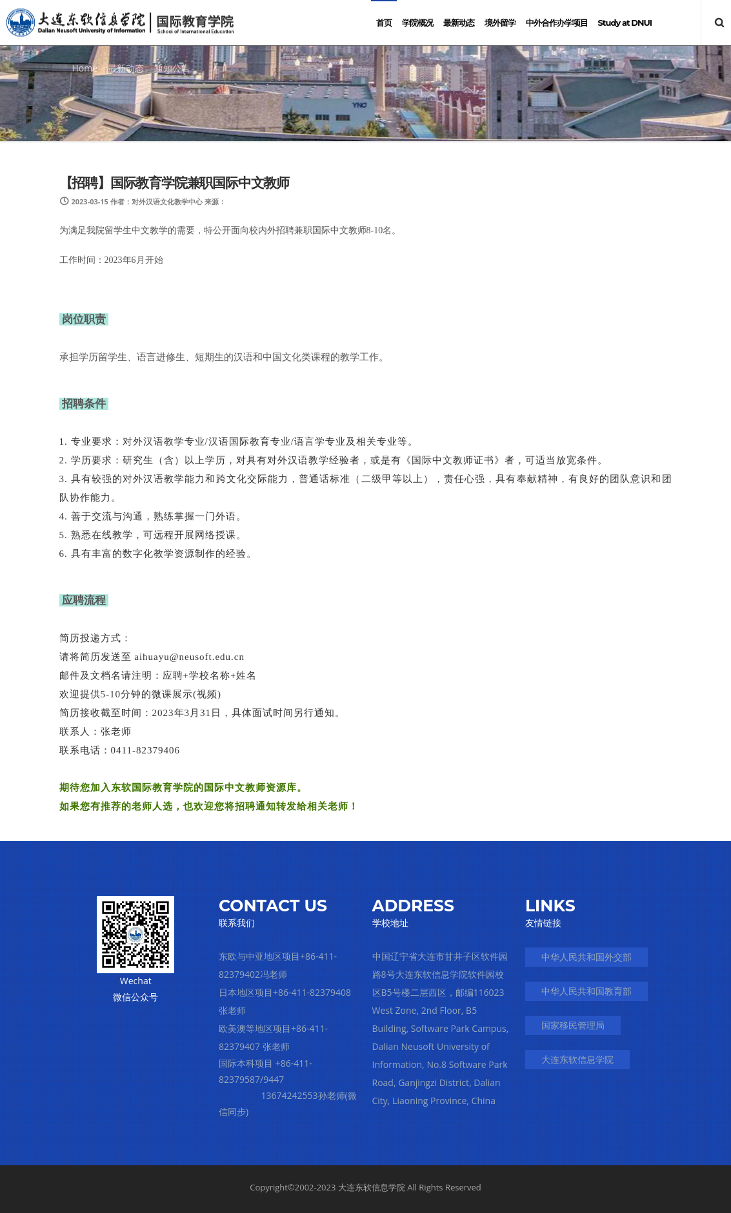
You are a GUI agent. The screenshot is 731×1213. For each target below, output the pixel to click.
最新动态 (126, 68)
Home (85, 68)
